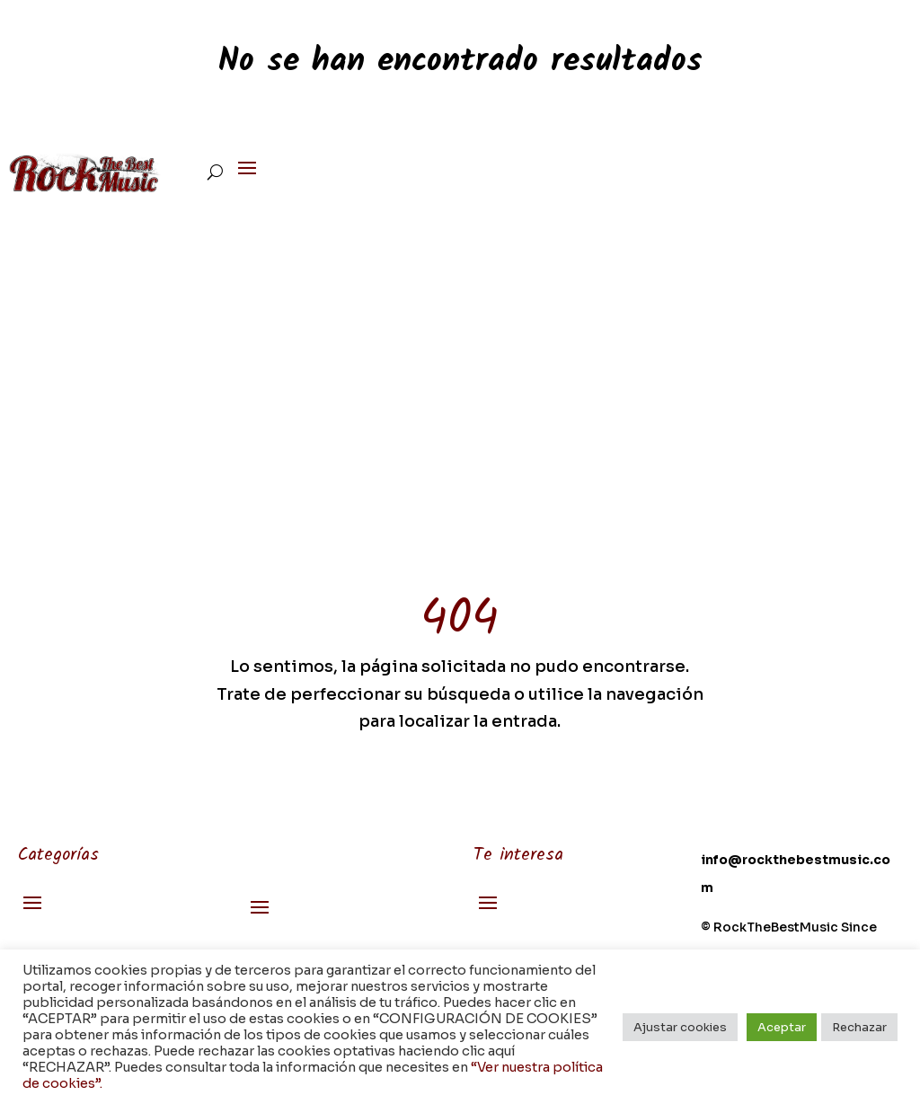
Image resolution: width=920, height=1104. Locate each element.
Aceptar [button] (781, 1027)
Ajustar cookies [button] (680, 1027)
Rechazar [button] (859, 1027)
